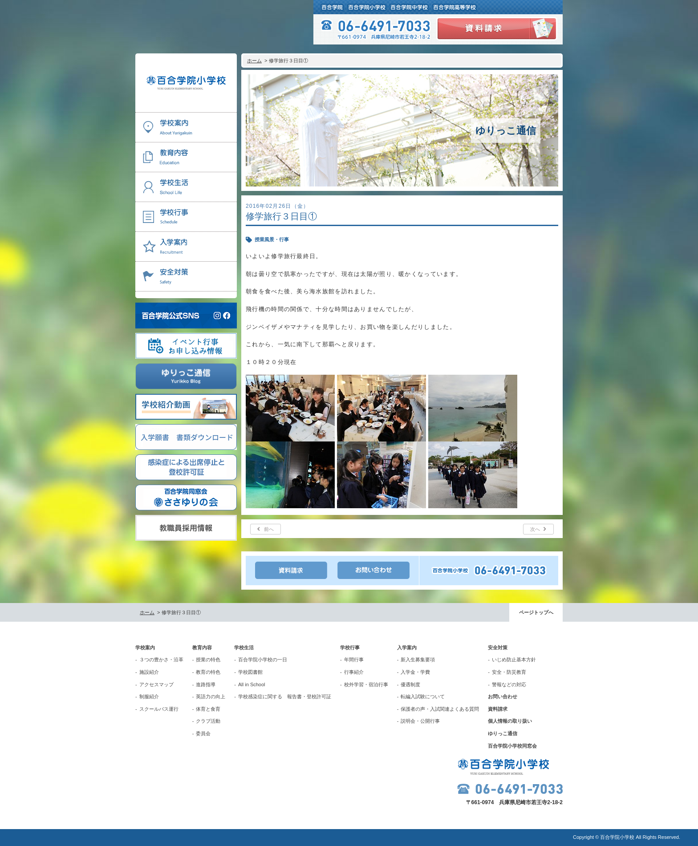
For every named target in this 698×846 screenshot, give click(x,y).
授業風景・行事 (272, 239)
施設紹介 (149, 672)
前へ (269, 529)
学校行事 (350, 647)
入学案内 (407, 647)
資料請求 (497, 709)
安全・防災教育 (509, 672)
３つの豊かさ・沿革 (161, 659)
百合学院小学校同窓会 (512, 746)
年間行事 (354, 659)
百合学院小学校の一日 (262, 659)
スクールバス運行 (159, 709)
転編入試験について (423, 696)
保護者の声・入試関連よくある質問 (440, 709)
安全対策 (497, 647)
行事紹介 (354, 672)
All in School (251, 684)
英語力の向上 (210, 696)
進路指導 (205, 684)
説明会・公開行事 (420, 721)
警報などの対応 (509, 684)
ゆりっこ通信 (502, 733)
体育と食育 (208, 709)
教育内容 (202, 647)
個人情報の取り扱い (510, 721)
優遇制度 (410, 684)
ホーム (254, 60)
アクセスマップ (156, 684)
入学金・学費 (415, 672)
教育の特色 (208, 672)
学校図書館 (250, 672)
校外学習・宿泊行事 (366, 684)
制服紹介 (149, 696)
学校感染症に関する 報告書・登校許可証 (284, 696)
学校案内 (145, 647)
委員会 (203, 733)
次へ (535, 529)
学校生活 (244, 647)
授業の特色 (208, 659)
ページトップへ (536, 612)
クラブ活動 (208, 721)
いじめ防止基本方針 (514, 659)
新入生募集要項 (418, 659)
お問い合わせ (502, 696)
